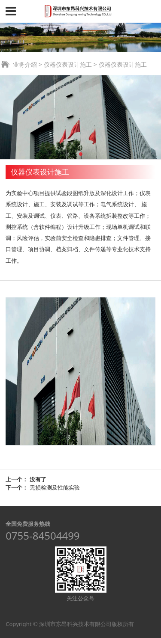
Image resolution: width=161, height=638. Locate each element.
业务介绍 (25, 64)
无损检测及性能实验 (55, 487)
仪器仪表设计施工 (68, 64)
